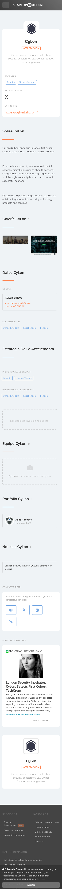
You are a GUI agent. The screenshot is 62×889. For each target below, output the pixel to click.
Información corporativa (47, 822)
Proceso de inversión (14, 865)
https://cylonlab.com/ (21, 112)
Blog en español (43, 832)
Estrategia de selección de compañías (23, 860)
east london (29, 328)
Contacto (39, 841)
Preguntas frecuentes (15, 835)
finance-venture (27, 82)
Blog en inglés (42, 827)
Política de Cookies (14, 869)
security (11, 82)
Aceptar (31, 885)
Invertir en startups (13, 830)
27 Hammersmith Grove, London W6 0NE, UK (18, 304)
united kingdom (11, 328)
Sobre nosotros (42, 836)
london (44, 328)
